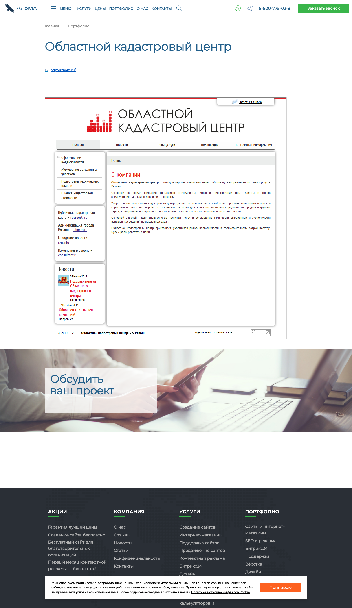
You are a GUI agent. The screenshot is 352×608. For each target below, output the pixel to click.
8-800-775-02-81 (275, 8)
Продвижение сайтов (202, 550)
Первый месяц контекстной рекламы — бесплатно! (77, 565)
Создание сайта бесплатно (76, 535)
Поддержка (257, 556)
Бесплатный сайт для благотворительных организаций (70, 549)
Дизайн (187, 574)
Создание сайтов (197, 527)
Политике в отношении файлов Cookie (220, 592)
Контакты (162, 9)
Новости (123, 542)
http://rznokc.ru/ (63, 70)
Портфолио (121, 9)
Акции (57, 511)
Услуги (84, 9)
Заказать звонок (323, 8)
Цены (100, 9)
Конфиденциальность (137, 558)
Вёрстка (253, 564)
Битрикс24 (190, 566)
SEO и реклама (261, 540)
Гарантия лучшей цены (72, 527)
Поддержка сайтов (199, 542)
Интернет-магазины (200, 535)
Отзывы (122, 535)
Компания (129, 511)
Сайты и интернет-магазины (265, 530)
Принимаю (280, 587)
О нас (142, 9)
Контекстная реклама (202, 558)
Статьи (121, 550)
